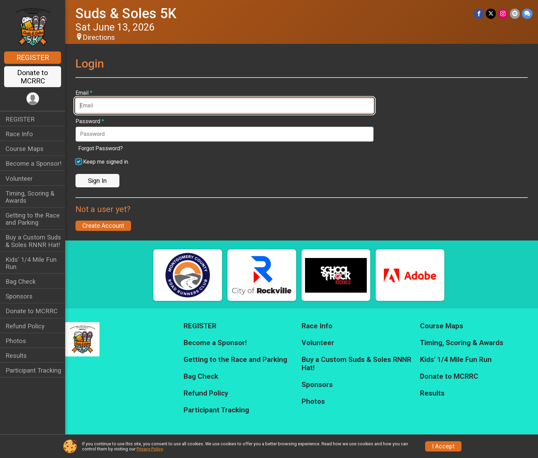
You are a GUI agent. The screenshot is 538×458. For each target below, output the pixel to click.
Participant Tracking (33, 370)
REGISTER (32, 58)
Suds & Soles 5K (125, 13)
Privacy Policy (150, 448)
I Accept (443, 446)
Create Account (103, 225)
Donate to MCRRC (32, 77)
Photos (15, 340)
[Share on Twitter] (491, 14)
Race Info (19, 134)
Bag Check (20, 281)
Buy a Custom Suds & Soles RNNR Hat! (33, 241)
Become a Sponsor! (33, 163)
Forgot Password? (100, 148)
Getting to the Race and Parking (32, 219)
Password (89, 121)
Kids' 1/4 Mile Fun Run (31, 263)
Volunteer (19, 178)
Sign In (97, 180)
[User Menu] (32, 98)
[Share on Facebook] (479, 14)
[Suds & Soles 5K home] (32, 26)
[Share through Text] (527, 14)
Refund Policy (25, 326)
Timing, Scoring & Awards (29, 197)
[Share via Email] (515, 14)
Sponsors (19, 296)
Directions (99, 37)
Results (16, 355)
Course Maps (24, 148)
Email (83, 93)
